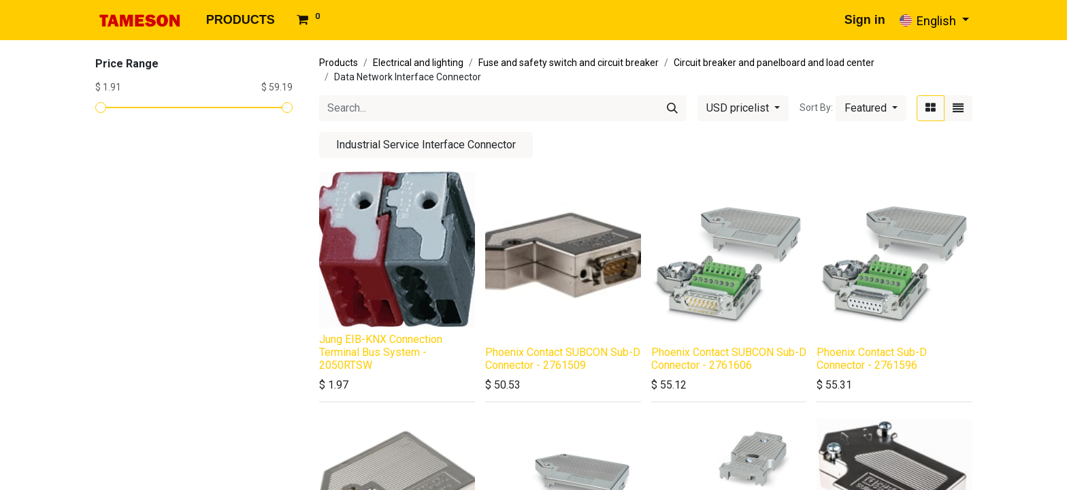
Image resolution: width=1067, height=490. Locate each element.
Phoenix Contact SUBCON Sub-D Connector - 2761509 (562, 359)
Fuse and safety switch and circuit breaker (568, 62)
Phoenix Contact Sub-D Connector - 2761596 (872, 359)
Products (338, 62)
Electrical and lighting (418, 62)
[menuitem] (240, 20)
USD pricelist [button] (739, 107)
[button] (871, 108)
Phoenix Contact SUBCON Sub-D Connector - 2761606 (728, 359)
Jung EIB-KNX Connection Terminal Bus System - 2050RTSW (380, 352)
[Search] (672, 108)
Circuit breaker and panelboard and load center (774, 62)
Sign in (864, 20)
